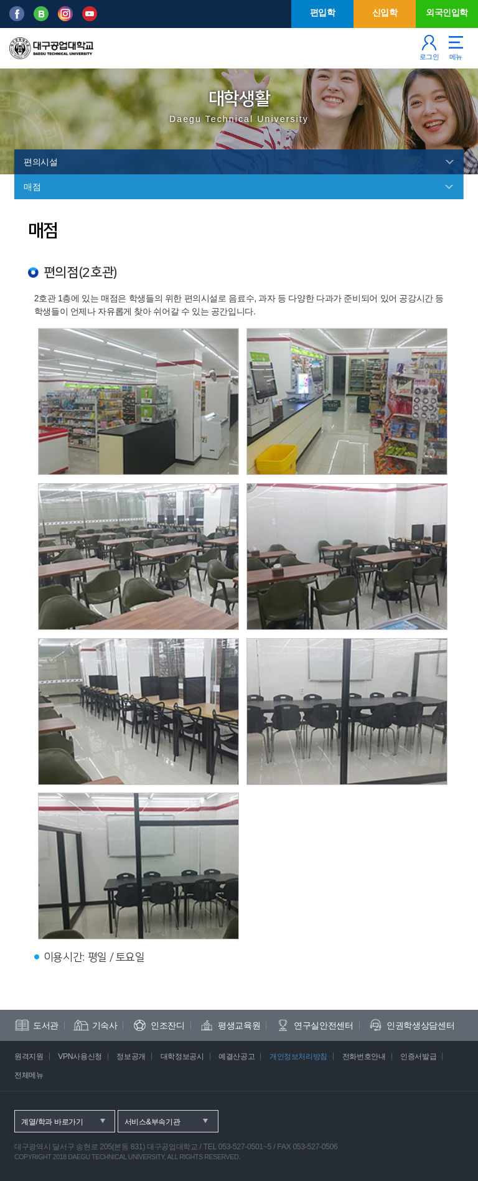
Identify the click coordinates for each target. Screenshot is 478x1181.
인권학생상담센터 (420, 1025)
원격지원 (29, 1056)
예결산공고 (236, 1056)
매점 (32, 187)
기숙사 (105, 1025)
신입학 (385, 12)
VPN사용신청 (80, 1056)
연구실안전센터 (324, 1025)
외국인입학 (447, 12)
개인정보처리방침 (298, 1056)
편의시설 (41, 162)
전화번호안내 (364, 1056)
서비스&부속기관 (152, 1121)
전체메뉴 (29, 1075)
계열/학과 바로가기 (52, 1121)
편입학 (322, 12)
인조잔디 (168, 1025)
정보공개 (131, 1056)
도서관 (46, 1025)
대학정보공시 (182, 1056)
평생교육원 (239, 1025)
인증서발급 (418, 1056)
